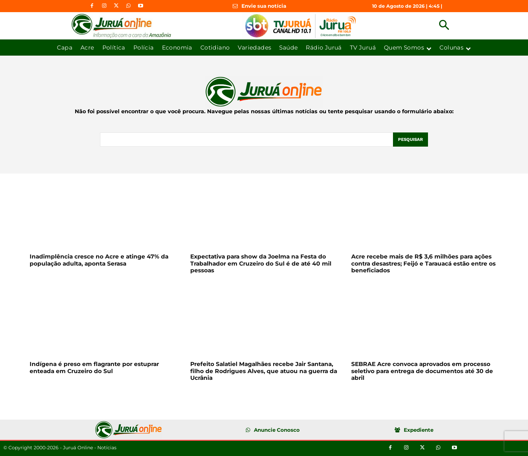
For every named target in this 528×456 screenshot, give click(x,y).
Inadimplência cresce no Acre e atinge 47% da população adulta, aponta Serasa (99, 260)
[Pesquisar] (410, 139)
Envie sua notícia (263, 6)
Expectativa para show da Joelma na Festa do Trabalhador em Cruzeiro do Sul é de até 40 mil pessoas (260, 263)
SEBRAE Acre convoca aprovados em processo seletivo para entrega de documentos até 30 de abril (422, 371)
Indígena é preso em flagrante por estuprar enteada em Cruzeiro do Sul (94, 367)
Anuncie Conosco (277, 430)
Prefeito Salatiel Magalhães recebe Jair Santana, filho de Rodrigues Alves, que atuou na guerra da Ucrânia (263, 371)
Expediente (418, 430)
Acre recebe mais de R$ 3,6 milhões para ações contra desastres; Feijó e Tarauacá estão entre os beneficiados (423, 263)
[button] (444, 25)
